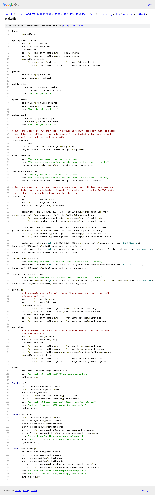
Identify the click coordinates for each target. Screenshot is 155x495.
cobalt (9, 14)
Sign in (149, 4)
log (73, 25)
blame (82, 25)
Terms (34, 490)
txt (142, 490)
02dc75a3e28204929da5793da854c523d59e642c (56, 14)
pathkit (140, 14)
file (65, 25)
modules (127, 14)
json (149, 490)
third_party (105, 14)
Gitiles (18, 490)
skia (117, 14)
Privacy (26, 490)
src (93, 14)
